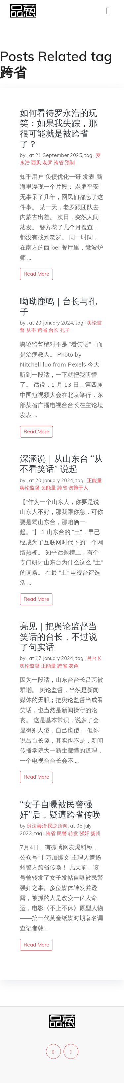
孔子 (65, 330)
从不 (31, 330)
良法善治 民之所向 (47, 826)
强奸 (84, 833)
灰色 (73, 666)
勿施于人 (78, 487)
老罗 (47, 162)
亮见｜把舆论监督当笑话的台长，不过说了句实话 (58, 636)
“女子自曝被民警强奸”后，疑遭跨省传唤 (60, 809)
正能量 (94, 480)
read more (36, 274)
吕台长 (94, 658)
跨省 (58, 162)
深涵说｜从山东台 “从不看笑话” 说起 (61, 463)
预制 (70, 162)
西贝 (36, 162)
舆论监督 (30, 487)
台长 (54, 330)
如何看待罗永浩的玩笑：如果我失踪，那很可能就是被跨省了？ (58, 128)
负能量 (48, 487)
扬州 (96, 833)
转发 (73, 833)
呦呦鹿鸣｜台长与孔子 (58, 306)
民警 (62, 833)
